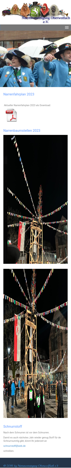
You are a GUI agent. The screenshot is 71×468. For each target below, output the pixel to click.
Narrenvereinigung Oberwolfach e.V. (46, 20)
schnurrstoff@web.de (14, 446)
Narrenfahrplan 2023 (18, 94)
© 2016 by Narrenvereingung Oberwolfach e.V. (30, 465)
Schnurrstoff (12, 426)
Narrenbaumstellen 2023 (21, 131)
